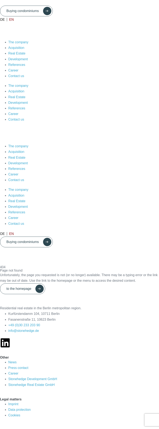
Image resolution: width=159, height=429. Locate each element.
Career (13, 70)
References (16, 64)
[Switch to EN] (10, 19)
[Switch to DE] (3, 19)
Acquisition (16, 48)
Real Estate (16, 53)
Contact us (16, 76)
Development (18, 59)
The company (18, 42)
